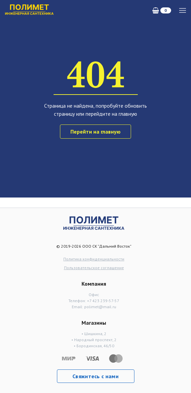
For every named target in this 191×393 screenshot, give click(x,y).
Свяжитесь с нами (95, 376)
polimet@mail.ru (100, 306)
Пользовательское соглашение (94, 267)
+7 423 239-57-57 (103, 300)
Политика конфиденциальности (93, 258)
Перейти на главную (95, 131)
